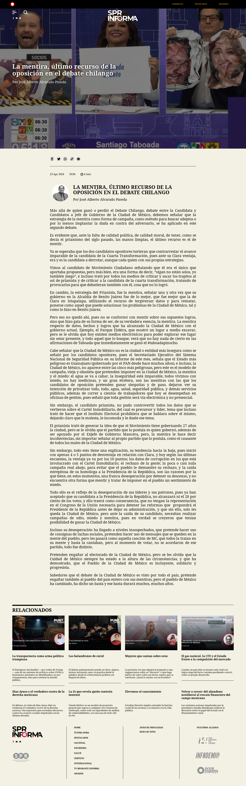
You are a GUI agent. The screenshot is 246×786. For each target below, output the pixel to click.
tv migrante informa (86, 768)
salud (77, 753)
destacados (81, 737)
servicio (79, 758)
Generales (186, 4)
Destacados (210, 4)
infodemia (80, 748)
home (77, 727)
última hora (81, 732)
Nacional (233, 4)
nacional (79, 742)
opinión (78, 773)
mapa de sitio (147, 731)
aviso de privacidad (151, 727)
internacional (83, 763)
